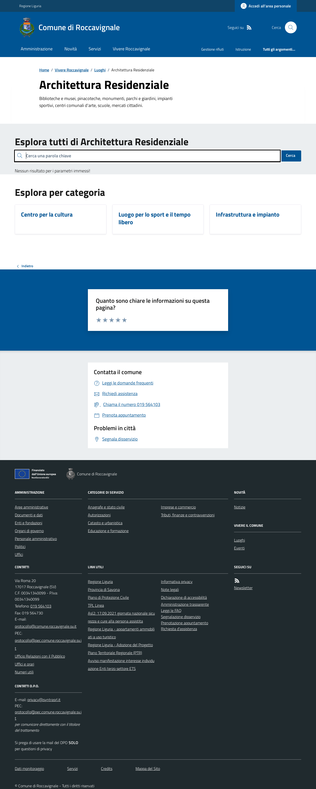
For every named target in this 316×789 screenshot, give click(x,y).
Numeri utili (24, 672)
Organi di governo (29, 531)
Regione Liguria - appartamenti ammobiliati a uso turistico (121, 633)
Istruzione (243, 49)
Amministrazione (37, 48)
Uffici (19, 554)
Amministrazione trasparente (185, 604)
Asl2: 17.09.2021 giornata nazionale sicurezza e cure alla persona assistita (121, 617)
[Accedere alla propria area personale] (266, 6)
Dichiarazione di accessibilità (184, 597)
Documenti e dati (29, 515)
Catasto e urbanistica (105, 523)
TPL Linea (96, 605)
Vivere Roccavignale (131, 48)
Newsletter (243, 588)
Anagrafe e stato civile (106, 507)
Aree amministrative (31, 507)
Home (44, 70)
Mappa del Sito (148, 768)
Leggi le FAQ (171, 610)
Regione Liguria (30, 5)
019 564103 (40, 606)
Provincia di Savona (104, 589)
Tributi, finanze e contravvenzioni (188, 515)
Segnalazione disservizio (180, 617)
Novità (70, 48)
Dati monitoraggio (29, 768)
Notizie (239, 507)
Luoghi (100, 70)
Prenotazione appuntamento (184, 623)
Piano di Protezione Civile (108, 597)
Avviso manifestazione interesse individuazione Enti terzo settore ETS (121, 664)
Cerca (290, 155)
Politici (20, 546)
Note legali (170, 589)
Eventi (239, 548)
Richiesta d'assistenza (179, 629)
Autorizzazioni (99, 515)
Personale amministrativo (36, 539)
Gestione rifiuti (212, 49)
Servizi (95, 48)
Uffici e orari (24, 664)
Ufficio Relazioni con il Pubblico (40, 656)
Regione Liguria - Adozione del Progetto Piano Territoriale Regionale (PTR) (120, 649)
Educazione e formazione (108, 531)
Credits (106, 768)
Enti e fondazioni (28, 523)
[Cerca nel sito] (289, 27)
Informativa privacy (177, 582)
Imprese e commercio (178, 507)
